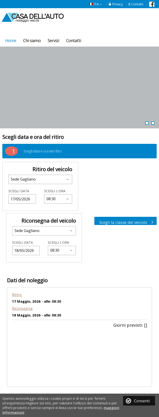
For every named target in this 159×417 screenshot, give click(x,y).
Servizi (53, 40)
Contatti (136, 4)
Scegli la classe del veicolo (126, 222)
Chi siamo (32, 40)
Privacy (116, 4)
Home (10, 40)
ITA (95, 4)
